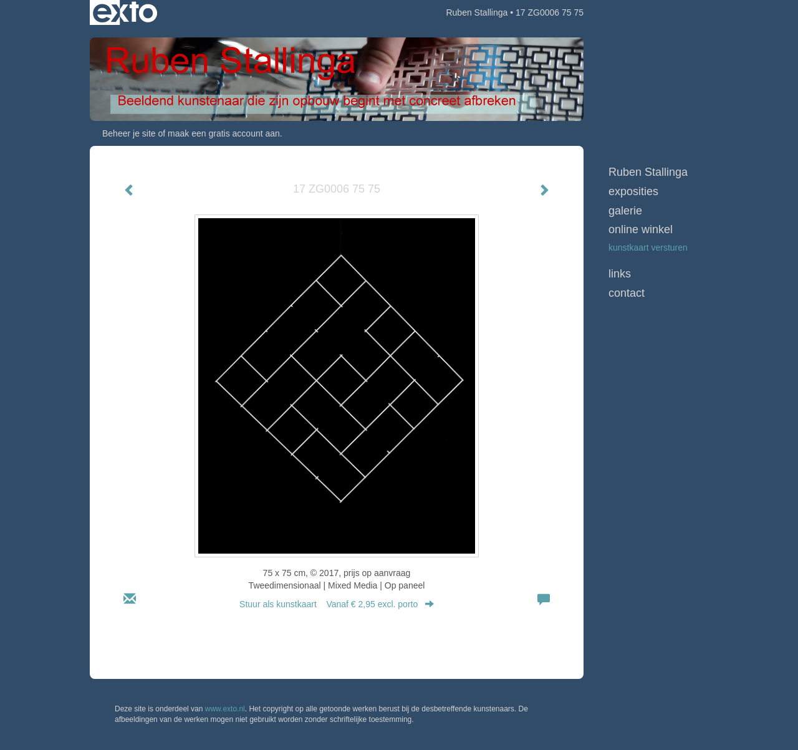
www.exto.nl (225, 708)
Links (619, 273)
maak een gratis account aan (224, 133)
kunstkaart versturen (648, 247)
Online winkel (640, 229)
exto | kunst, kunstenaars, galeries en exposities (125, 12)
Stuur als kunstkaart (336, 604)
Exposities (633, 191)
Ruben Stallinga (476, 12)
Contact (626, 293)
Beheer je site (129, 133)
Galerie (625, 210)
